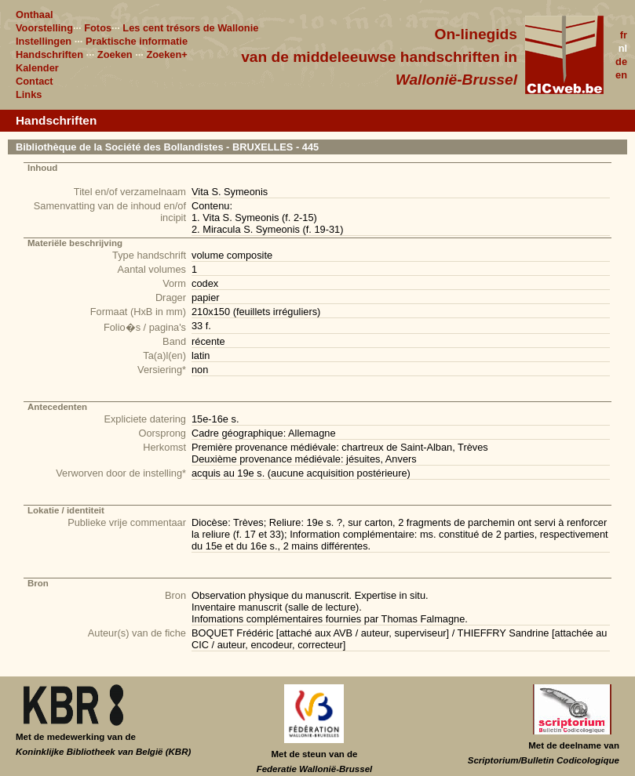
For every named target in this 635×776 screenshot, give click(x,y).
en (621, 75)
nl (623, 48)
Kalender (37, 68)
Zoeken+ (166, 54)
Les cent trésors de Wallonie (190, 28)
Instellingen (43, 41)
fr (623, 35)
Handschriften (49, 54)
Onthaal (34, 14)
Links (29, 94)
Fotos (97, 28)
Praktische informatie (137, 41)
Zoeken (115, 54)
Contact (34, 81)
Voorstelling (44, 28)
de (621, 61)
